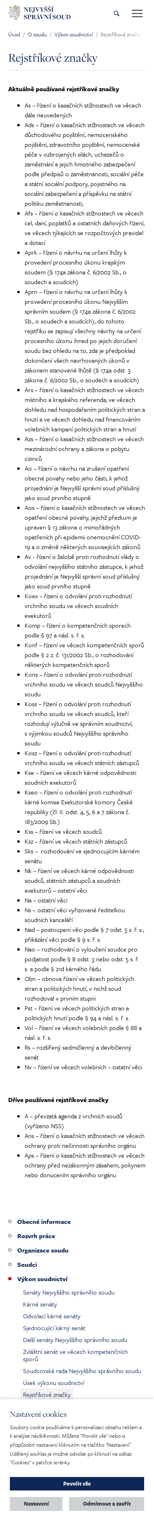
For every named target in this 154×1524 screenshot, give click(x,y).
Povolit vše (77, 1483)
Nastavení (36, 1503)
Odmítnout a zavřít (107, 1503)
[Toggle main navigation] (137, 13)
